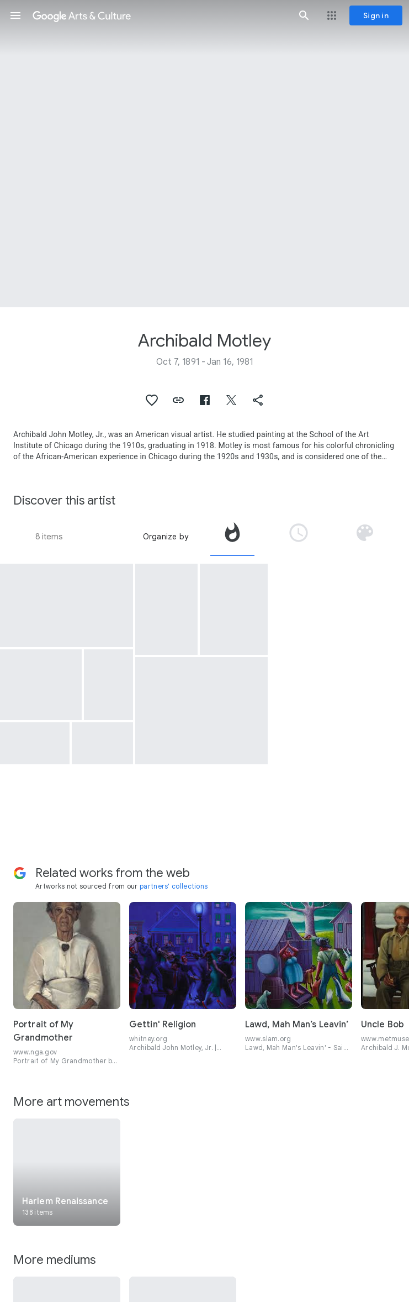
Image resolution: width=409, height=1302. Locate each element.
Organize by (165, 537)
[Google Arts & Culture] (160, 15)
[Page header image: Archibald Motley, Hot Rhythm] (204, 153)
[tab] (232, 536)
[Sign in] (375, 15)
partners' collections (174, 886)
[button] (15, 15)
